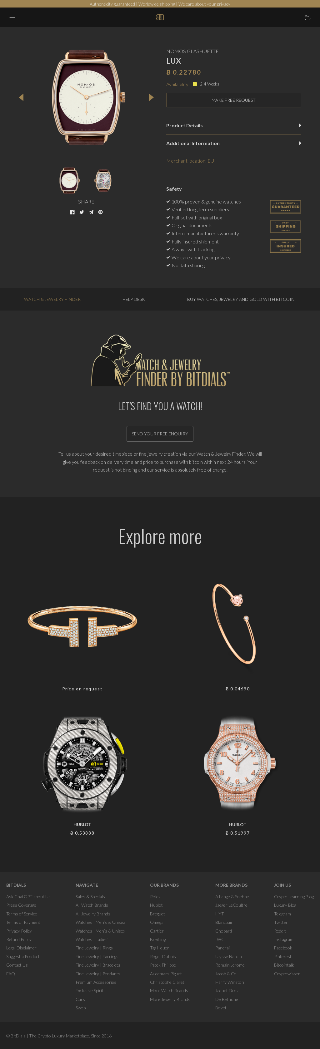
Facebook (283, 947)
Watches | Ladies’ (92, 939)
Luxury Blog (285, 905)
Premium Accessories (96, 982)
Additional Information (233, 143)
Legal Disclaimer (21, 947)
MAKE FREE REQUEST (234, 100)
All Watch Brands (92, 905)
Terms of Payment (23, 922)
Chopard (223, 931)
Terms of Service (21, 913)
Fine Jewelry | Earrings (97, 956)
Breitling (158, 939)
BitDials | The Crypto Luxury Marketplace (50, 1035)
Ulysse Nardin (228, 956)
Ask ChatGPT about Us (28, 896)
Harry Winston (229, 982)
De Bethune (226, 999)
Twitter (281, 922)
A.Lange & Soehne (232, 896)
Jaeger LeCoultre (231, 905)
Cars (80, 999)
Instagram (283, 939)
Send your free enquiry (160, 433)
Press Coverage (21, 905)
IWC (219, 939)
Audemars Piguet (166, 973)
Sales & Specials (90, 896)
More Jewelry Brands (170, 999)
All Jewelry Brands (93, 913)
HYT (219, 913)
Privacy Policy (19, 931)
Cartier (157, 931)
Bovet (221, 1007)
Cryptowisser (287, 973)
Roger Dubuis (163, 956)
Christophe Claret (167, 982)
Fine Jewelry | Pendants (98, 973)
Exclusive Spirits (91, 990)
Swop (81, 1007)
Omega (156, 922)
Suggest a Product (23, 956)
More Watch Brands (169, 990)
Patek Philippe (163, 965)
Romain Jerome (230, 965)
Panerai (222, 947)
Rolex (155, 896)
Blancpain (224, 922)
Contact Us (17, 965)
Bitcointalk (284, 965)
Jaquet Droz (226, 990)
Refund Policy (19, 939)
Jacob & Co (226, 973)
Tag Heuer (159, 947)
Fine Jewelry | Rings (94, 947)
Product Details (233, 125)
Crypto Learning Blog (294, 896)
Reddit (280, 931)
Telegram (282, 913)
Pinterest (283, 956)
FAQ (10, 973)
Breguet (157, 913)
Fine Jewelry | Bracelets (98, 965)
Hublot (156, 905)
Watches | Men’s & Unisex (100, 922)
